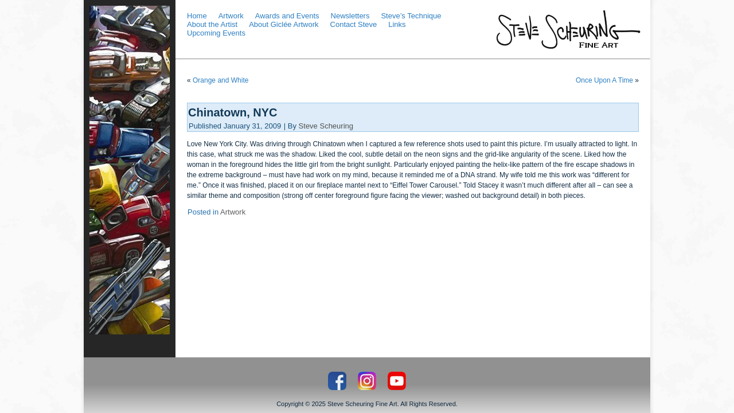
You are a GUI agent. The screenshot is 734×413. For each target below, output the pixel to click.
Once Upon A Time (604, 80)
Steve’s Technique (411, 15)
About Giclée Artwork (283, 24)
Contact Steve (353, 24)
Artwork (231, 15)
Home (197, 15)
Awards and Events (287, 15)
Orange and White (220, 80)
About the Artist (212, 24)
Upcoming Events (216, 33)
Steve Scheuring (326, 126)
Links (396, 24)
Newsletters (350, 15)
